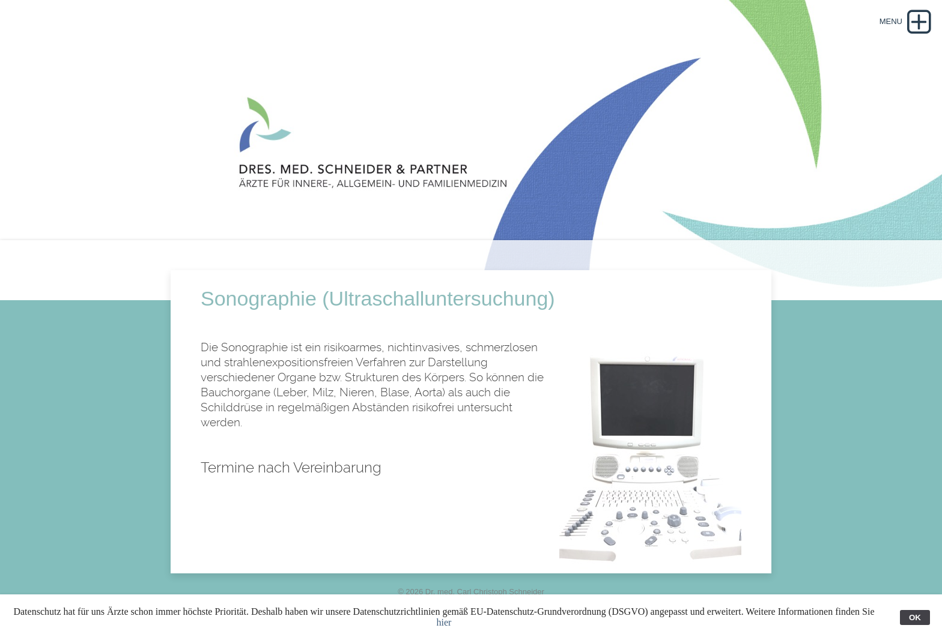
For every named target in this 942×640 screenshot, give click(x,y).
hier (444, 622)
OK (915, 617)
